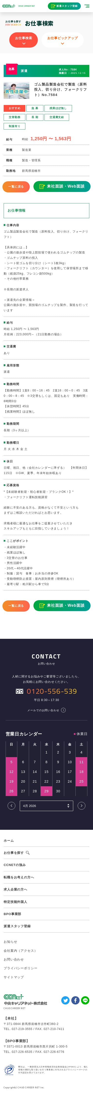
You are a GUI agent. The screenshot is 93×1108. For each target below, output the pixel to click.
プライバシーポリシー (20, 968)
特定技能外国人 (15, 902)
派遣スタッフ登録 (67, 6)
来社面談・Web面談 (66, 186)
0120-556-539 (52, 691)
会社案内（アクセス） (20, 950)
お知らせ (10, 942)
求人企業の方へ (15, 889)
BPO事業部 (12, 914)
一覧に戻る (16, 186)
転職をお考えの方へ (19, 877)
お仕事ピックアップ (62, 38)
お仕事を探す (14, 853)
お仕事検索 (23, 38)
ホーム (9, 840)
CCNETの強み (15, 865)
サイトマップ (14, 977)
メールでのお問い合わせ (43, 710)
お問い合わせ (14, 959)
